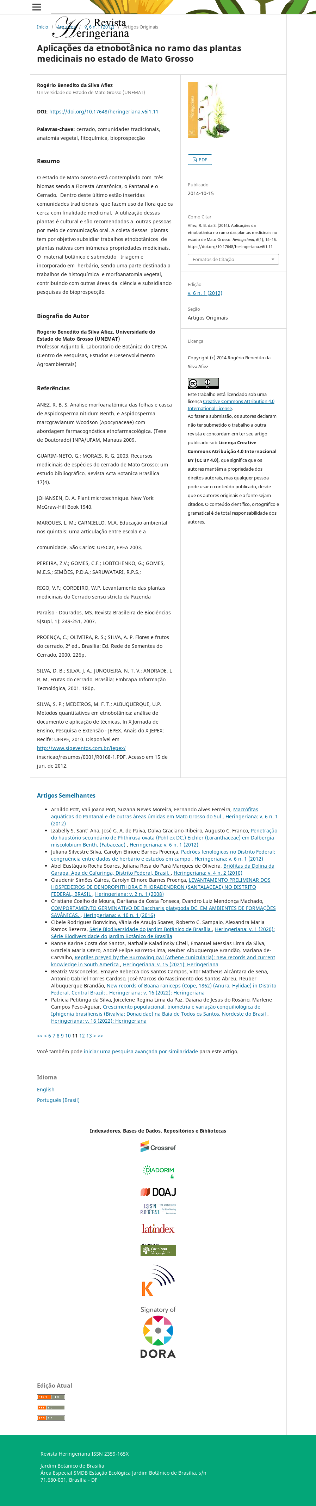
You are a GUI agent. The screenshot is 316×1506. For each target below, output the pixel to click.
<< (40, 1035)
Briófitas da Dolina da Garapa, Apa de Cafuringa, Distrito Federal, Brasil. (162, 869)
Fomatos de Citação (213, 259)
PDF (202, 159)
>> (100, 1035)
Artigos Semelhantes (66, 795)
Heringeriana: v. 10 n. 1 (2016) (119, 915)
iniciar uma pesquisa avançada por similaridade (141, 1051)
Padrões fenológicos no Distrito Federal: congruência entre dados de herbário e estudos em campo (163, 855)
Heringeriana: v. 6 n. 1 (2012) (164, 844)
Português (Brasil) (58, 1100)
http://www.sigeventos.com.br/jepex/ (81, 748)
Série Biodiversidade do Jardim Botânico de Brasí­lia (150, 929)
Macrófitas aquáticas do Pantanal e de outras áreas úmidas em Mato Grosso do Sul (154, 813)
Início (42, 27)
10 (68, 1035)
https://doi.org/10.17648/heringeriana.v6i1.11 (104, 111)
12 (82, 1035)
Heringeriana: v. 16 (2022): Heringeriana (157, 992)
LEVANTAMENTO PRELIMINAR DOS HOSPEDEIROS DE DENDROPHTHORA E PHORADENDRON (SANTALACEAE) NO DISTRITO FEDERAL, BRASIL (161, 886)
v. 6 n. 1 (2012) (99, 27)
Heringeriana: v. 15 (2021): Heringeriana (170, 964)
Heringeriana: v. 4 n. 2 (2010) (208, 872)
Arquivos (66, 27)
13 (89, 1035)
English (46, 1089)
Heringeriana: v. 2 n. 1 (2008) (129, 894)
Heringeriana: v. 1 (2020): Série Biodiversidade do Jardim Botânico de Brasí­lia (163, 933)
